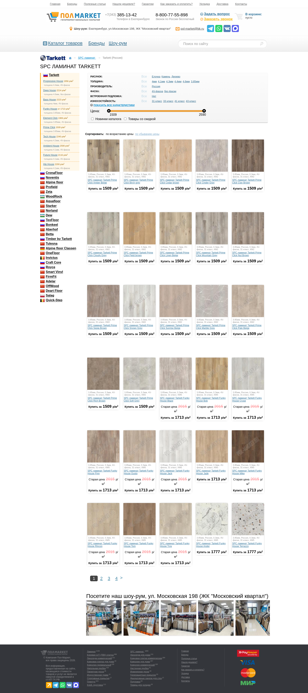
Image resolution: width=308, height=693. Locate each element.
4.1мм (161, 81)
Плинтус (91, 681)
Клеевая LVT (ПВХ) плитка (100, 655)
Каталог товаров (65, 43)
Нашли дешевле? (124, 4)
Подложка (135, 681)
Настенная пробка (139, 668)
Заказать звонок (216, 19)
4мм (154, 81)
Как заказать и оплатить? (176, 4)
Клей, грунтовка (95, 685)
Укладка (204, 4)
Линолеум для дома (140, 655)
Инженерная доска (139, 671)
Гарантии (148, 4)
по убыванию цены (147, 134)
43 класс (191, 101)
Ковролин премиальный (99, 665)
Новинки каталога (106, 119)
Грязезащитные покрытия (143, 675)
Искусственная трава (97, 675)
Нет (154, 96)
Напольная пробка (96, 668)
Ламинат (91, 651)
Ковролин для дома (140, 661)
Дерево (175, 76)
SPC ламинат (137, 651)
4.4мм (178, 81)
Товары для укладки (140, 685)
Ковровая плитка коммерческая (146, 658)
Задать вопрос (215, 14)
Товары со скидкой (140, 119)
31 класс (157, 101)
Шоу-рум (118, 43)
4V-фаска (157, 91)
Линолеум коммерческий (99, 658)
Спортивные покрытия (98, 678)
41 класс (179, 101)
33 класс (168, 101)
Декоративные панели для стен (146, 678)
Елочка (156, 76)
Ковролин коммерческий (142, 665)
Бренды (72, 4)
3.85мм (195, 81)
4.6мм (186, 81)
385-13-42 (121, 14)
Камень (165, 76)
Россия (156, 86)
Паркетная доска (95, 671)
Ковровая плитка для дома (100, 661)
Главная (55, 4)
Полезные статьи (95, 4)
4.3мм (169, 81)
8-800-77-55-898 (172, 14)
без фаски (170, 91)
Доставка (222, 4)
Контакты (241, 4)
